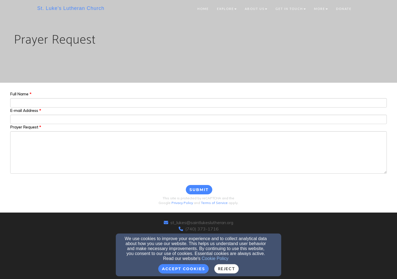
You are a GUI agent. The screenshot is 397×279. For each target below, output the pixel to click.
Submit (198, 189)
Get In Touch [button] (290, 8)
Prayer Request (24, 127)
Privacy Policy (182, 203)
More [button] (321, 8)
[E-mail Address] (198, 119)
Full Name (19, 94)
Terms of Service (214, 203)
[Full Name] (198, 103)
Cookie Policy (215, 258)
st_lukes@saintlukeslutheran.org (201, 222)
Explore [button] (227, 8)
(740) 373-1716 (202, 229)
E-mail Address (24, 110)
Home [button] (203, 8)
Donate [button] (344, 8)
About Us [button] (256, 8)
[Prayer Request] (198, 152)
